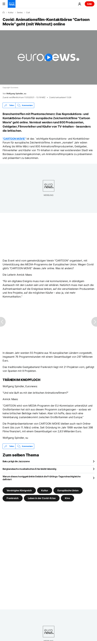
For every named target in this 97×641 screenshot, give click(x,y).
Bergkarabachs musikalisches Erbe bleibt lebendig (29, 468)
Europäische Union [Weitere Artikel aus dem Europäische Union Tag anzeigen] (68, 490)
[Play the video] (48, 57)
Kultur (10, 13)
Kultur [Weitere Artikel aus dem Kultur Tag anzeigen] (44, 490)
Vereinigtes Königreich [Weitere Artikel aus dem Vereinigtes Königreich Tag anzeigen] (19, 490)
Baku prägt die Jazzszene (16, 461)
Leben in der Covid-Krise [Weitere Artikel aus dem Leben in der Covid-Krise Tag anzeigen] (42, 498)
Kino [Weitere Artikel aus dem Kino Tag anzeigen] (67, 498)
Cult (28, 13)
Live (89, 3)
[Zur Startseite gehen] (11, 4)
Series (20, 13)
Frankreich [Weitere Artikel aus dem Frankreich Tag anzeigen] (13, 498)
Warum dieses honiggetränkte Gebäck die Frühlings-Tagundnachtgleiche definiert (41, 478)
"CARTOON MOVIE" (14, 138)
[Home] (4, 12)
